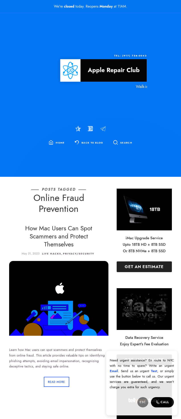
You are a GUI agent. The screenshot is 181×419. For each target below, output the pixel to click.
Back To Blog (92, 142)
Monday (106, 6)
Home (60, 142)
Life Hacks (51, 253)
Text (154, 371)
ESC (143, 402)
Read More (56, 382)
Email (114, 371)
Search (126, 142)
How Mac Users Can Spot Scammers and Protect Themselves (58, 236)
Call (162, 402)
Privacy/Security (78, 253)
